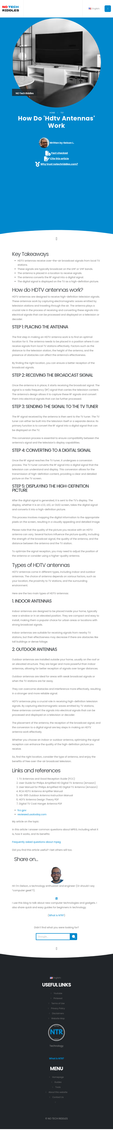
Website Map (58, 1018)
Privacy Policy (58, 1008)
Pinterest (58, 998)
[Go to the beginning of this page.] (56, 948)
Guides (58, 1082)
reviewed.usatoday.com (32, 814)
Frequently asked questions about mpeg (36, 842)
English (94, 8)
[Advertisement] (56, 193)
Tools (58, 1087)
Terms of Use (58, 1003)
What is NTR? (56, 915)
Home (52, 112)
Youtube (57, 993)
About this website (58, 1092)
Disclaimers (58, 1013)
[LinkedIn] (56, 898)
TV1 (61, 112)
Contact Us (58, 1097)
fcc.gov (22, 810)
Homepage (58, 1077)
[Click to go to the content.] (56, 238)
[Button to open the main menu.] (108, 8)
